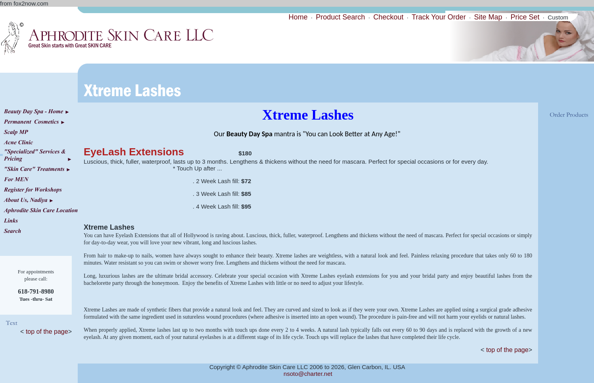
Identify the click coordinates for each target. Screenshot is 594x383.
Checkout (388, 17)
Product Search (340, 17)
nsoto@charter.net (308, 373)
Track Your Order (439, 17)
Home (298, 17)
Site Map (488, 17)
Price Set (524, 17)
